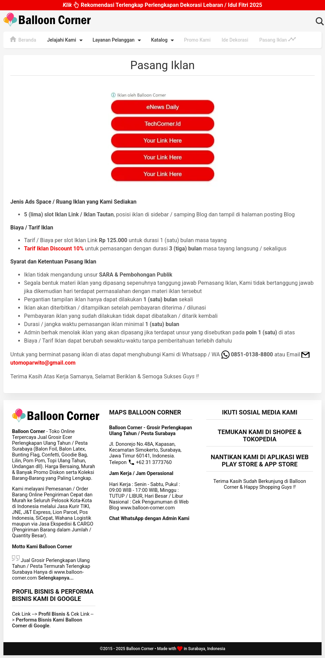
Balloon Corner (140, 651)
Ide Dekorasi (235, 40)
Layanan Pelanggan (118, 40)
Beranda (22, 39)
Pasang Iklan (277, 39)
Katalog (163, 40)
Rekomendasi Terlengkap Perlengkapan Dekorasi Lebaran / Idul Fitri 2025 (162, 5)
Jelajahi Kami (66, 40)
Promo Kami (197, 40)
